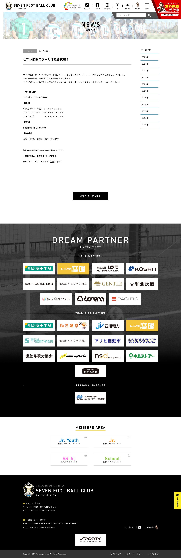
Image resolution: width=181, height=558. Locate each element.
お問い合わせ (178, 502)
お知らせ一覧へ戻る (90, 196)
